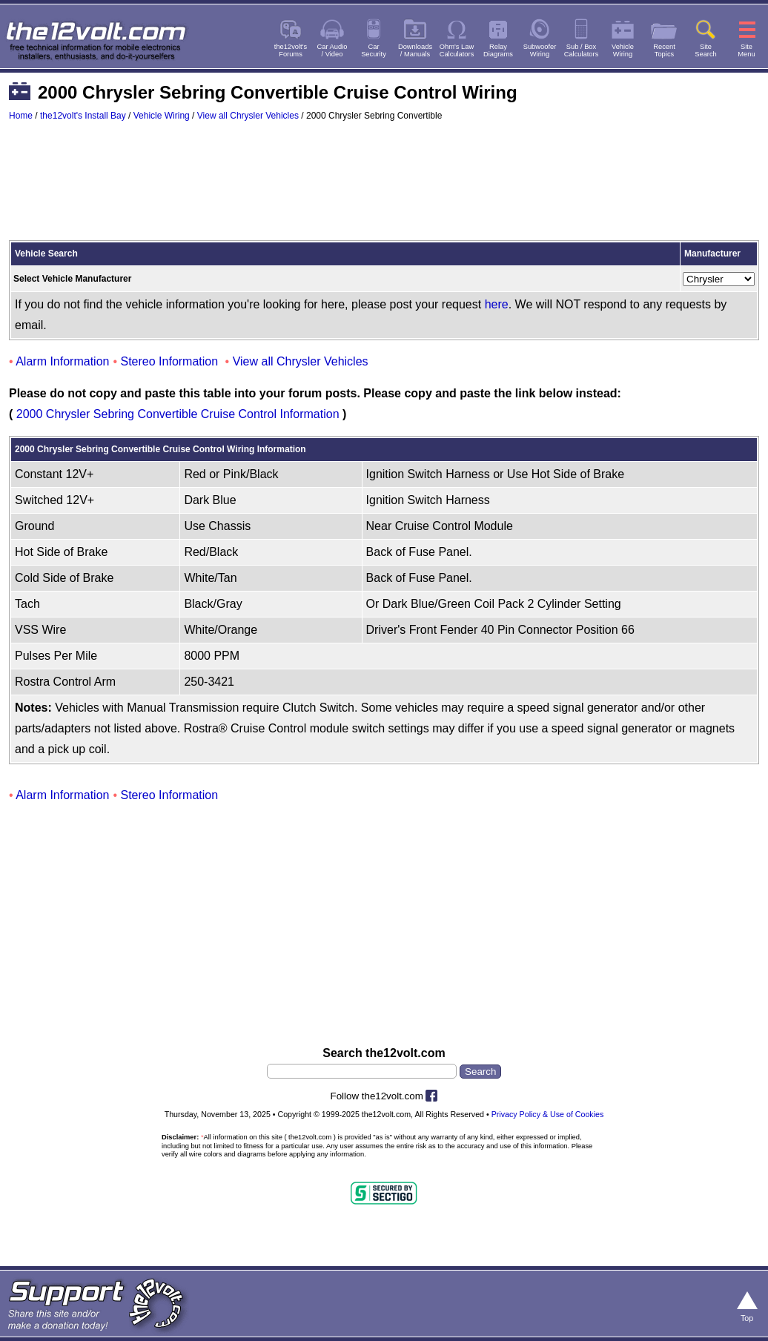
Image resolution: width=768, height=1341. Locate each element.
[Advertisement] (384, 187)
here (497, 304)
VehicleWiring (623, 50)
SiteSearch (706, 50)
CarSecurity (373, 50)
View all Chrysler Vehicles (248, 115)
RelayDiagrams (498, 50)
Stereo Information (170, 361)
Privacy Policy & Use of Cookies (547, 1114)
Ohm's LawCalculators (457, 50)
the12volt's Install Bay (83, 115)
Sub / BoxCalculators (581, 50)
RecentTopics (664, 50)
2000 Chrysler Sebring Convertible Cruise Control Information (178, 414)
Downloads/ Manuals (415, 50)
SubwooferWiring (540, 50)
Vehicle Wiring (161, 115)
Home (21, 115)
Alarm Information (62, 361)
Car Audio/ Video (332, 50)
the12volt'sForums (290, 50)
